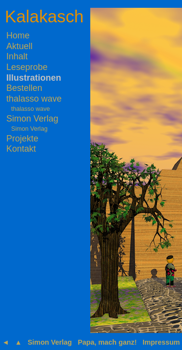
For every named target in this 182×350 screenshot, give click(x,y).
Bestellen (24, 88)
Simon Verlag (32, 118)
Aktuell (19, 46)
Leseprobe (27, 67)
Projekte (22, 138)
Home (18, 35)
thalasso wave (34, 99)
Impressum (161, 342)
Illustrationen (33, 78)
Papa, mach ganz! (107, 342)
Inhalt (17, 56)
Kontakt (21, 149)
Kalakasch (44, 16)
